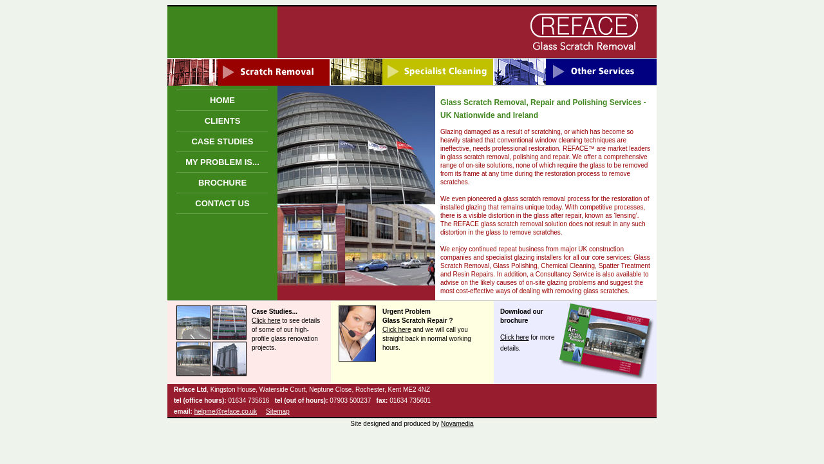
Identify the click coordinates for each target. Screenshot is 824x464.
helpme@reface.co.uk (225, 411)
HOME (222, 100)
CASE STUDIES (222, 141)
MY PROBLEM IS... (222, 162)
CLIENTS (223, 121)
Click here (266, 320)
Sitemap (278, 411)
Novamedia (457, 423)
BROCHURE (222, 183)
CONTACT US (222, 203)
